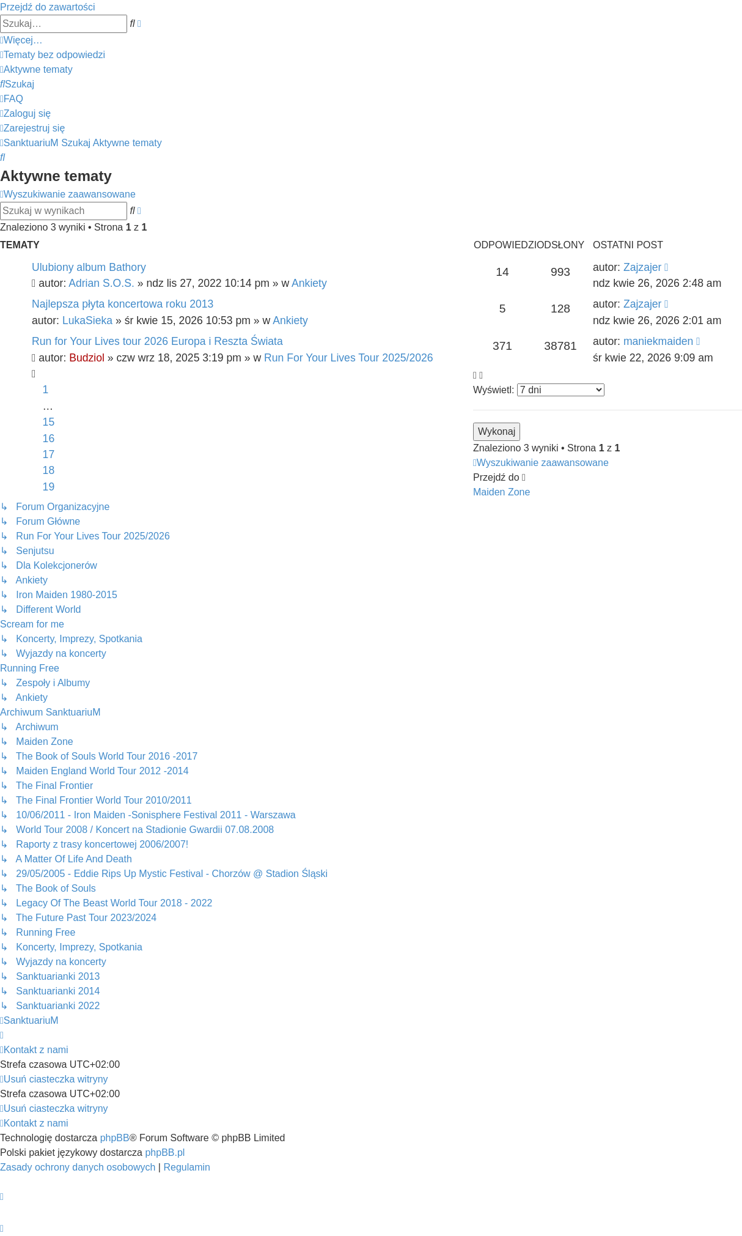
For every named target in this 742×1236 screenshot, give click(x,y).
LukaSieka (87, 320)
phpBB (115, 1138)
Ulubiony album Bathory (89, 267)
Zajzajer (642, 267)
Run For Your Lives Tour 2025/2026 (348, 358)
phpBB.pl (165, 1152)
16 (49, 438)
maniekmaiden (658, 341)
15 (49, 422)
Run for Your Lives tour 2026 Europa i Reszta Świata (157, 341)
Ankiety (309, 283)
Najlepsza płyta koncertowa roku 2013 (122, 304)
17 (49, 454)
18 (49, 470)
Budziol (87, 358)
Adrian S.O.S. (101, 283)
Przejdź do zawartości (47, 7)
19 (49, 487)
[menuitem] (52, 55)
